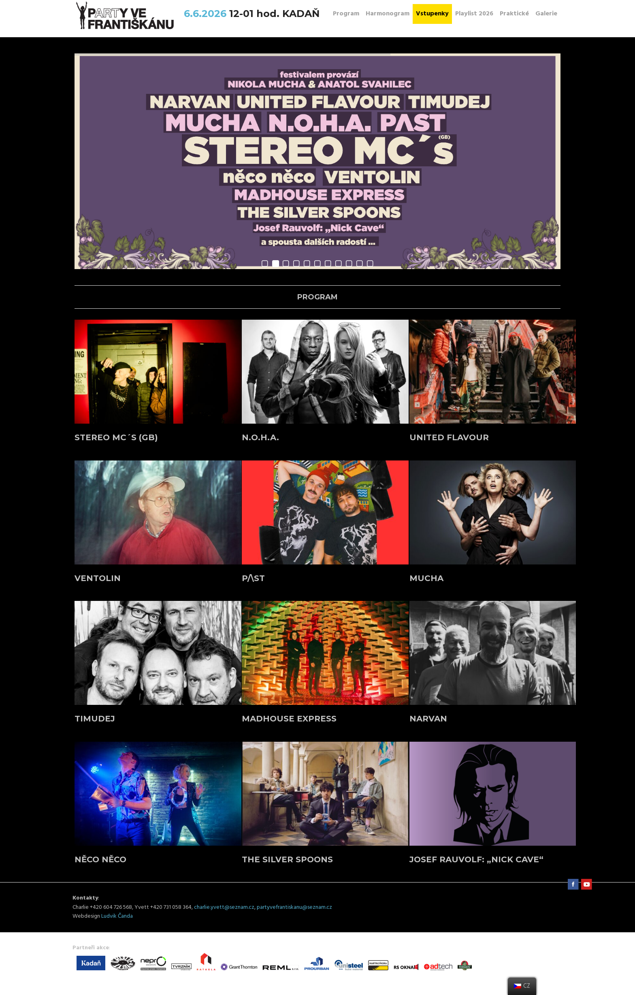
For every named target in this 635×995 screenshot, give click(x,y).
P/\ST (253, 578)
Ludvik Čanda (117, 916)
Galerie (546, 13)
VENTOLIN (98, 578)
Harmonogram (387, 13)
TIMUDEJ (95, 718)
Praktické (514, 13)
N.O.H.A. (260, 437)
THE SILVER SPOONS (287, 859)
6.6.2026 (206, 13)
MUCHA (426, 578)
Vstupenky (432, 13)
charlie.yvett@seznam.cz (224, 907)
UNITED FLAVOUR (449, 437)
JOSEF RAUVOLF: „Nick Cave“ (476, 859)
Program (346, 13)
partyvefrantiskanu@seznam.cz (294, 907)
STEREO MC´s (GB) (116, 437)
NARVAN (428, 718)
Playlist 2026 (474, 13)
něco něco (100, 859)
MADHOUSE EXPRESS (289, 718)
